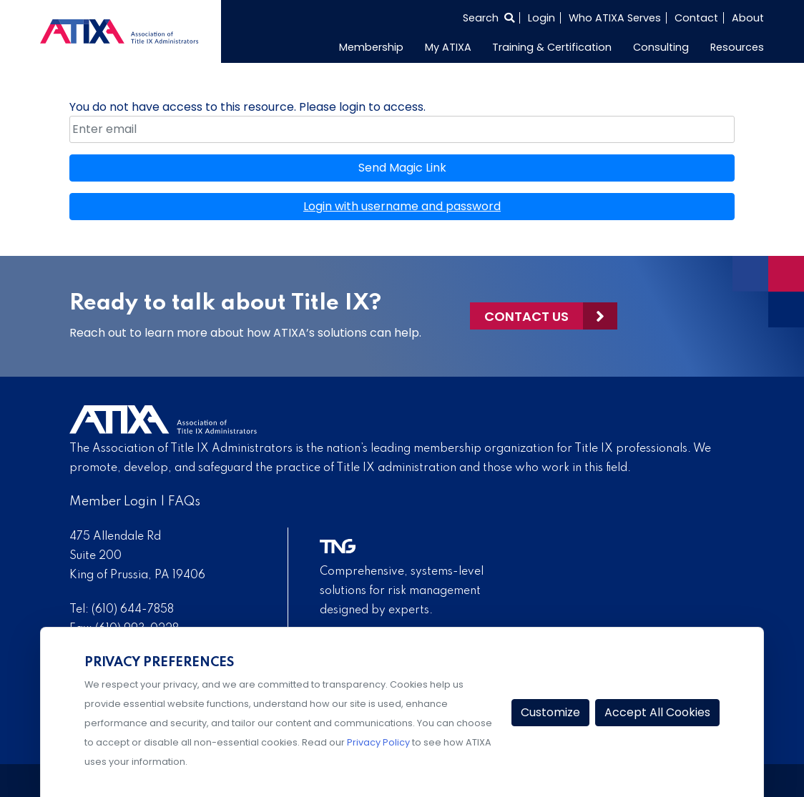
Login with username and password (402, 206)
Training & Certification (552, 47)
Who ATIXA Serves (615, 18)
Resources (737, 47)
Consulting (661, 47)
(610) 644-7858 (133, 609)
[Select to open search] (488, 18)
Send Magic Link (402, 167)
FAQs (184, 501)
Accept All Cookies (657, 712)
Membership (371, 47)
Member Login (113, 501)
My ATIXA (448, 47)
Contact (696, 18)
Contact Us (526, 316)
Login (541, 18)
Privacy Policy (378, 742)
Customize (550, 712)
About (748, 18)
